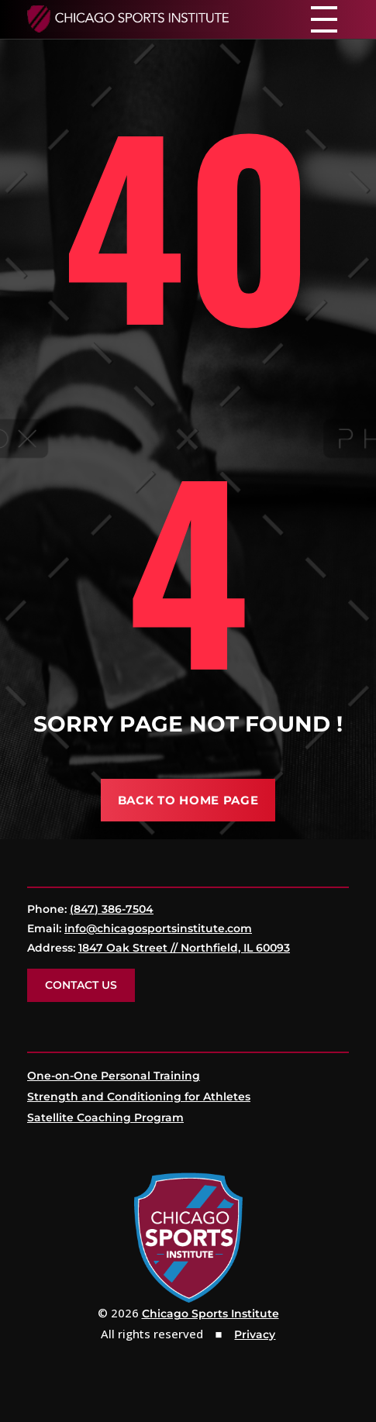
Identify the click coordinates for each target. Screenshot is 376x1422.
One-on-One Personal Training (113, 1076)
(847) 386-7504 (112, 909)
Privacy (254, 1334)
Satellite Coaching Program (105, 1117)
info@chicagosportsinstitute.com (158, 928)
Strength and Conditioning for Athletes (138, 1097)
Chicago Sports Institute (210, 1313)
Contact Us (81, 985)
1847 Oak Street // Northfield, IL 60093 (184, 948)
